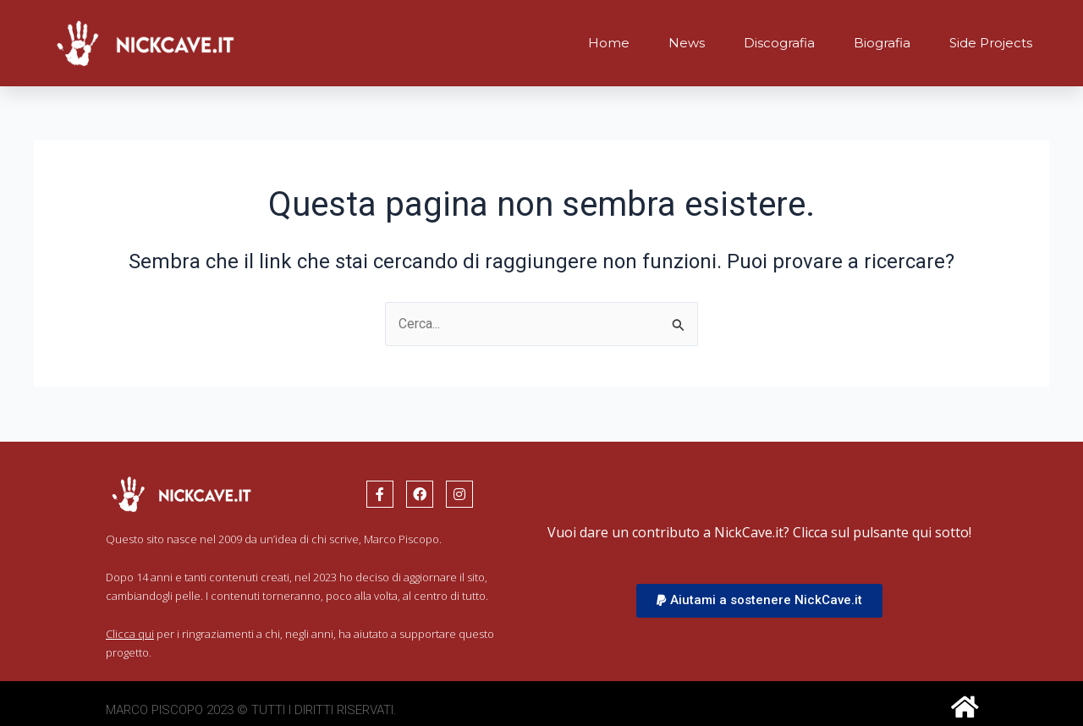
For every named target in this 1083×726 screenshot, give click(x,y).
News (686, 43)
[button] (759, 601)
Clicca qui (130, 633)
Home (608, 43)
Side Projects (990, 43)
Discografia (779, 43)
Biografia (882, 43)
